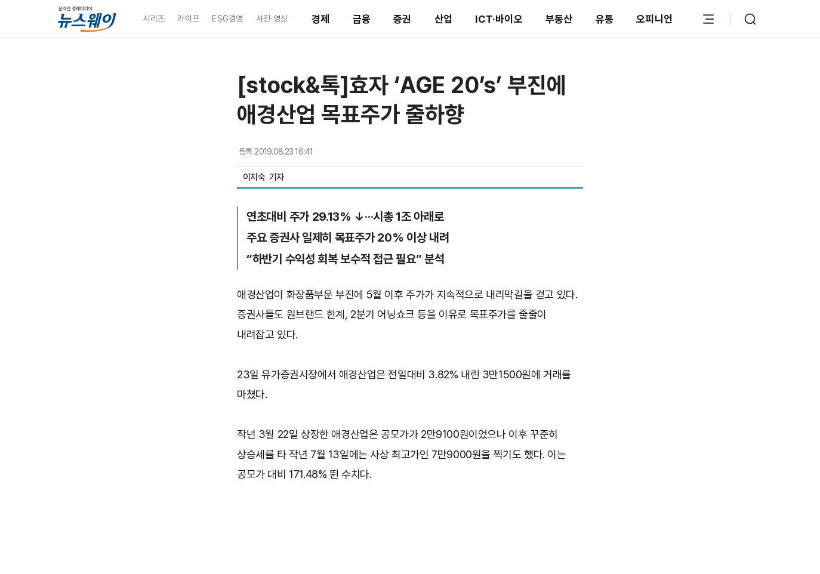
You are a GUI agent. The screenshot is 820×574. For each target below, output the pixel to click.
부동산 (559, 19)
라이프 (188, 18)
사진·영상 (272, 18)
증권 (402, 19)
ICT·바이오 (499, 19)
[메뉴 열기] (708, 19)
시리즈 (154, 18)
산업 (443, 19)
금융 (362, 19)
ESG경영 (227, 18)
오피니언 (654, 19)
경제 (321, 19)
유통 (605, 19)
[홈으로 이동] (87, 19)
